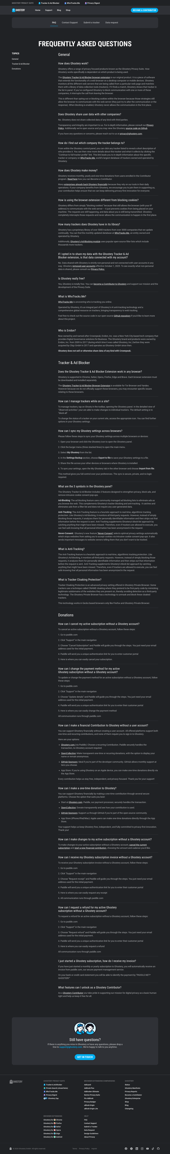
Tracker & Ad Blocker (48, 3)
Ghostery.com (68, 744)
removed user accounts (83, 266)
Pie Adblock (88, 1098)
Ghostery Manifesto (132, 1088)
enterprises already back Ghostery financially (85, 184)
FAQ (85, 1120)
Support (48, 10)
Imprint (94, 1149)
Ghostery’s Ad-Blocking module (85, 241)
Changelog (129, 1109)
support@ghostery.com (70, 1047)
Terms (74, 1149)
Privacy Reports (131, 1092)
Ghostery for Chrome (53, 1120)
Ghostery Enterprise (132, 1098)
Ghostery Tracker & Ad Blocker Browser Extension (86, 385)
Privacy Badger (90, 1102)
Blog (59, 10)
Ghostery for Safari (52, 1127)
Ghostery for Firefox (53, 1123)
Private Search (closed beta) (56, 1088)
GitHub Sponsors (69, 762)
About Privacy (89, 1137)
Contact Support (90, 1123)
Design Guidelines (91, 1133)
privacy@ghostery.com (131, 133)
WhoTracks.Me (72, 3)
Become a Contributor (144, 10)
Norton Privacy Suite (92, 1095)
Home (37, 10)
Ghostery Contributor (73, 993)
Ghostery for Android (53, 1137)
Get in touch (85, 1057)
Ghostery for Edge (52, 1133)
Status (127, 1085)
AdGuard (87, 1085)
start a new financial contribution (90, 848)
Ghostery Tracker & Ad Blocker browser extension (86, 77)
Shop (68, 10)
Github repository (122, 316)
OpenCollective (68, 753)
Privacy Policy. (98, 269)
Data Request (89, 1130)
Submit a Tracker (90, 1127)
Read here (72, 179)
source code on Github (136, 128)
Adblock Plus (89, 1088)
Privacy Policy (84, 1149)
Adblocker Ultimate (91, 1092)
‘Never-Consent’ (105, 533)
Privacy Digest (92, 3)
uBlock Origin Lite (91, 1109)
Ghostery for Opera (52, 1130)
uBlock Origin (89, 1105)
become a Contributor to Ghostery (110, 284)
